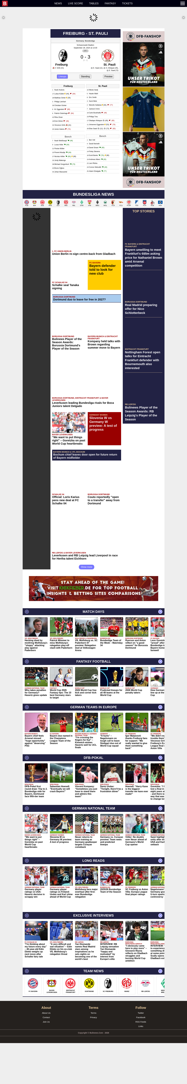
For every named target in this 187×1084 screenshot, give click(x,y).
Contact (46, 1058)
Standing (85, 117)
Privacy (93, 1058)
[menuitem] (26, 3)
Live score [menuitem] (75, 3)
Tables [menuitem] (94, 3)
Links (140, 1067)
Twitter (141, 1054)
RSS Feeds (140, 1063)
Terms (93, 1054)
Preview (108, 117)
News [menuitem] (58, 3)
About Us (46, 1054)
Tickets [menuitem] (127, 3)
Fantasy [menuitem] (110, 3)
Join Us (46, 1063)
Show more (86, 608)
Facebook (140, 1058)
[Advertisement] (93, 47)
